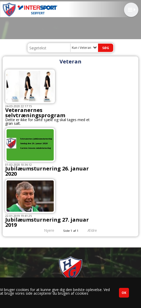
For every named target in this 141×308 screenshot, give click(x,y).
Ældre (96, 230)
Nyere (46, 230)
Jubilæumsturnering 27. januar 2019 (47, 222)
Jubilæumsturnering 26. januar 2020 (47, 171)
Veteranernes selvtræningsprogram (35, 112)
